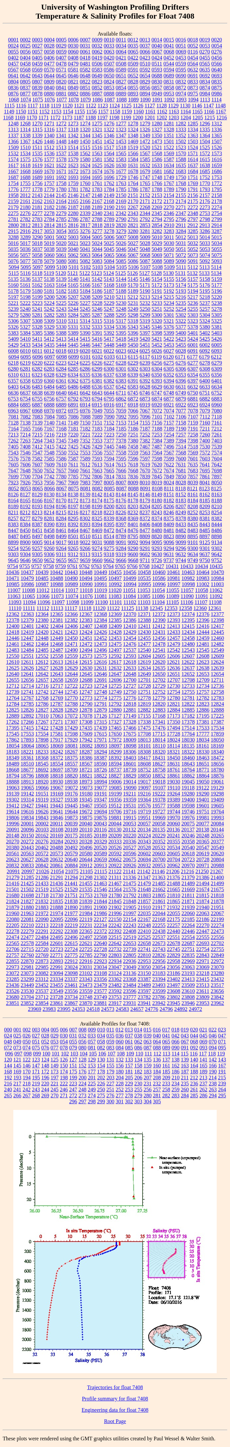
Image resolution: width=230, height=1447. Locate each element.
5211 (121, 297)
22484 (42, 937)
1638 (204, 165)
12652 (188, 674)
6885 (25, 405)
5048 (145, 249)
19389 (173, 799)
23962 (217, 1003)
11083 (114, 596)
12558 (56, 656)
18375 (71, 758)
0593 (157, 69)
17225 (217, 716)
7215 (37, 434)
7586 (61, 458)
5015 (216, 237)
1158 (115, 111)
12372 (159, 614)
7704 (37, 476)
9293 (157, 548)
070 (213, 1041)
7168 (61, 428)
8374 (157, 518)
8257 (13, 518)
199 (73, 1077)
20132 (129, 829)
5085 (121, 261)
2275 (13, 213)
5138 (49, 279)
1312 (216, 123)
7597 (145, 458)
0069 (180, 52)
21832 (42, 901)
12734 (202, 686)
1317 (61, 129)
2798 (204, 219)
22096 (71, 919)
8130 (49, 494)
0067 (157, 52)
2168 (109, 201)
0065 (133, 52)
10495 (100, 578)
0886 (85, 93)
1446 (49, 141)
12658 (56, 680)
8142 (97, 494)
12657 (42, 680)
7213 (13, 434)
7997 (97, 482)
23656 (217, 991)
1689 (37, 177)
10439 (42, 572)
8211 (13, 512)
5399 (169, 333)
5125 (120, 273)
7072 (157, 411)
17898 (42, 740)
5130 (168, 273)
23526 (12, 991)
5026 (121, 243)
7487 (157, 446)
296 (73, 1101)
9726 (157, 560)
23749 (100, 997)
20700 (159, 859)
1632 (145, 165)
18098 (130, 746)
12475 (115, 644)
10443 (71, 572)
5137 (37, 279)
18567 (85, 764)
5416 (97, 339)
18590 (100, 764)
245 (54, 1089)
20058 (159, 823)
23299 (27, 979)
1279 (145, 123)
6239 (145, 363)
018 (175, 1029)
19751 (202, 811)
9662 (109, 560)
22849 (217, 955)
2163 (49, 201)
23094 (56, 973)
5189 (133, 291)
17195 (202, 716)
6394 (169, 381)
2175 (192, 201)
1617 (13, 165)
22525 (144, 937)
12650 (159, 674)
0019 (204, 40)
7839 (145, 476)
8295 (73, 518)
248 (82, 1089)
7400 (204, 440)
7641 (204, 464)
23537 (42, 991)
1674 (97, 171)
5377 (180, 327)
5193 (180, 291)
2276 (25, 213)
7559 (133, 452)
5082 (85, 261)
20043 (100, 823)
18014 (159, 740)
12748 (100, 692)
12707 (173, 680)
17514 (188, 728)
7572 (204, 452)
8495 (25, 536)
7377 (109, 440)
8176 (121, 500)
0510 (145, 63)
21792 (129, 895)
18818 (56, 776)
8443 (204, 524)
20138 (202, 829)
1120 (67, 105)
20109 (71, 829)
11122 (113, 608)
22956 (159, 961)
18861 (173, 776)
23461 (71, 985)
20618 (188, 853)
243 (36, 1089)
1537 (61, 153)
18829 (129, 776)
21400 (217, 877)
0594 (169, 69)
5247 (109, 309)
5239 (13, 309)
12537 (129, 650)
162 (175, 1065)
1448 (61, 141)
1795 (216, 189)
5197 (13, 297)
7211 (204, 428)
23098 (71, 973)
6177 (192, 357)
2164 (61, 201)
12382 (71, 620)
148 (45, 1065)
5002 (61, 237)
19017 (144, 781)
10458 (144, 572)
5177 (216, 285)
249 (92, 1089)
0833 (192, 81)
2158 (216, 195)
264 (222, 1089)
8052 (13, 488)
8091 (145, 488)
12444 (202, 632)
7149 (73, 422)
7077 (180, 411)
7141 (61, 422)
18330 (202, 752)
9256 (25, 548)
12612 (42, 662)
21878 (217, 901)
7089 (97, 417)
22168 (159, 919)
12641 (27, 674)
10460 (159, 572)
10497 (115, 578)
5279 (13, 315)
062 (138, 1041)
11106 (186, 602)
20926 (129, 865)
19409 (217, 799)
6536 (97, 387)
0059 (61, 52)
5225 (61, 303)
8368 (121, 518)
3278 (109, 231)
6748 (169, 393)
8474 (121, 530)
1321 (97, 129)
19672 (85, 811)
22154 (129, 919)
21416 (12, 883)
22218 (56, 925)
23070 (217, 967)
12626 (27, 668)
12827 (42, 710)
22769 (42, 955)
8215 (61, 512)
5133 (204, 273)
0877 (25, 93)
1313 (13, 129)
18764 (188, 770)
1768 (180, 183)
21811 (187, 895)
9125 (204, 542)
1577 (49, 159)
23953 (202, 1003)
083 (110, 1047)
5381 (216, 327)
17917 (56, 740)
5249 (133, 309)
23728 (56, 997)
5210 (109, 297)
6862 (121, 399)
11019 (100, 590)
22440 (173, 931)
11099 (86, 602)
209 (166, 1077)
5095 (25, 267)
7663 (97, 470)
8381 (204, 518)
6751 (204, 393)
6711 (121, 393)
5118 (37, 273)
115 (184, 1053)
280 (148, 1095)
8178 (133, 500)
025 (17, 1035)
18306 (129, 752)
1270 (37, 123)
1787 (145, 189)
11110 (15, 608)
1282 (180, 123)
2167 (97, 201)
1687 (13, 177)
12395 (188, 620)
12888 (217, 710)
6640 (61, 393)
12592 (115, 656)
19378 (159, 799)
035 (110, 1035)
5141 (85, 279)
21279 (12, 877)
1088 (121, 99)
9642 (216, 554)
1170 (32, 117)
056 (82, 1041)
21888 (56, 907)
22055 (173, 913)
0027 (37, 46)
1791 (192, 189)
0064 (121, 52)
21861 (159, 901)
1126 (138, 105)
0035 (133, 46)
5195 (204, 291)
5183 (73, 291)
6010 (25, 351)
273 (82, 1095)
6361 (61, 381)
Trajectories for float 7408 (115, 1387)
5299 (145, 315)
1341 (61, 135)
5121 (72, 273)
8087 (121, 488)
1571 (192, 153)
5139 (61, 279)
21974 (56, 913)
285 (194, 1095)
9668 (133, 560)
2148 (97, 195)
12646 (100, 674)
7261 (216, 434)
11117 (70, 608)
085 (129, 1047)
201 (92, 1077)
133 (129, 1059)
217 (17, 1083)
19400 (188, 799)
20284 (56, 841)
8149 (157, 494)
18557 (71, 764)
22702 (217, 943)
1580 (85, 159)
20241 (173, 835)
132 (120, 1059)
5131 (180, 273)
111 (148, 1053)
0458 (25, 63)
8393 (85, 524)
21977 (71, 913)
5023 (85, 243)
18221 (27, 752)
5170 (133, 285)
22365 (85, 931)
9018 (73, 542)
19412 (12, 805)
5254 (180, 309)
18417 (144, 758)
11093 (14, 602)
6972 (61, 411)
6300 (109, 369)
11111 (29, 608)
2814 (49, 225)
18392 (115, 758)
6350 (157, 375)
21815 (202, 895)
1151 (32, 111)
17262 (12, 722)
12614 (71, 662)
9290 (133, 548)
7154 (133, 422)
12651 (173, 674)
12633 (129, 668)
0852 (97, 87)
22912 (71, 961)
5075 (216, 255)
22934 (115, 961)
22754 (202, 949)
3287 (216, 231)
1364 (204, 135)
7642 (216, 464)
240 (8, 1089)
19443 (56, 805)
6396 (180, 381)
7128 (13, 422)
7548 (49, 452)
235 (185, 1083)
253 (129, 1089)
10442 (56, 572)
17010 (42, 716)
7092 (121, 417)
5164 (61, 285)
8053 (25, 488)
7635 (192, 464)
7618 (133, 464)
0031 (85, 46)
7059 (121, 411)
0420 (109, 57)
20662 (115, 859)
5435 (49, 345)
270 (54, 1095)
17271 (56, 722)
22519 (129, 937)
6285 (73, 369)
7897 (216, 476)
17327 (115, 722)
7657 (61, 470)
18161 (202, 746)
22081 (27, 919)
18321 (173, 752)
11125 (127, 608)
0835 (216, 81)
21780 (115, 895)
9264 (61, 548)
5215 (169, 297)
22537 (159, 937)
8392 (73, 524)
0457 (13, 63)
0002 (25, 40)
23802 (173, 997)
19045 (188, 781)
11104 (158, 602)
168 (8, 1071)
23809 (202, 997)
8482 (180, 530)
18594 (115, 764)
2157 (204, 195)
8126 (13, 494)
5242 (49, 309)
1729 (121, 177)
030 (64, 1035)
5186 (97, 291)
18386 (85, 758)
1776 (13, 189)
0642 (25, 75)
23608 (173, 991)
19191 (100, 793)
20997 (28, 871)
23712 (42, 997)
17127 (115, 716)
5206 (61, 297)
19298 (217, 793)
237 (203, 1083)
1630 (121, 165)
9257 (37, 548)
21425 (27, 883)
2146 (73, 195)
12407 (85, 626)
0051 (180, 46)
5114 (216, 267)
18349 (12, 758)
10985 (13, 584)
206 (138, 1077)
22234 (100, 925)
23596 (129, 991)
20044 (115, 823)
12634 (144, 668)
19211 (129, 793)
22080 (12, 919)
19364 (144, 799)
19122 (202, 787)
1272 (61, 123)
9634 (192, 554)
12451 (85, 638)
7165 (25, 428)
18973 (85, 781)
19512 (115, 805)
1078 (73, 99)
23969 (34, 1009)
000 (8, 1029)
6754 (25, 399)
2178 (216, 201)
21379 (188, 877)
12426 (100, 632)
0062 (97, 52)
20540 (188, 847)
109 (130, 1053)
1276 (109, 123)
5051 (180, 249)
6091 (192, 351)
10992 (115, 584)
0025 (25, 46)
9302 (216, 548)
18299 (115, 752)
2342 (121, 213)
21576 (129, 889)
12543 (188, 650)
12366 (71, 614)
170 (27, 1071)
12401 (27, 626)
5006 (109, 237)
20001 (27, 823)
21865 (173, 901)
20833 (27, 865)
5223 (37, 303)
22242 (115, 925)
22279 (27, 931)
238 (213, 1083)
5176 (204, 285)
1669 (37, 171)
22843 (202, 955)
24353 (78, 1009)
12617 (115, 662)
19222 (159, 793)
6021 (97, 351)
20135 (158, 829)
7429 (97, 446)
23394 (159, 979)
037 (129, 1035)
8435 (192, 524)
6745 (133, 393)
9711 (145, 560)
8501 (73, 536)
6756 (49, 399)
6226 (97, 363)
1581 (97, 159)
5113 (204, 267)
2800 (13, 225)
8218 (97, 512)
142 (213, 1059)
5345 (145, 327)
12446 (12, 638)
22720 (42, 949)
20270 (12, 841)
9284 (121, 548)
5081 (73, 261)
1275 (97, 123)
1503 (192, 141)
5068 (145, 255)
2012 (25, 195)
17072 (71, 716)
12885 (188, 710)
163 (185, 1065)
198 (64, 1077)
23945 (173, 1003)
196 (45, 1077)
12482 (217, 644)
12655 (12, 680)
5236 (192, 303)
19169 (56, 793)
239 (222, 1083)
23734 (71, 997)
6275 (169, 363)
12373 (173, 614)
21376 (173, 877)
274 (92, 1095)
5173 (169, 285)
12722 (71, 686)
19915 (129, 817)
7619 (145, 464)
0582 (85, 69)
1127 (150, 105)
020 (194, 1029)
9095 (157, 542)
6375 (85, 381)
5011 (169, 237)
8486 (216, 530)
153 (92, 1065)
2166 (85, 201)
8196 (61, 506)
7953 (37, 482)
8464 (73, 530)
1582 (109, 159)
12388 (144, 620)
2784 (49, 219)
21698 (27, 895)
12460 (217, 638)
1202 (162, 117)
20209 (115, 835)
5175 (192, 285)
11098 (72, 602)
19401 (202, 799)
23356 (100, 979)
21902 (115, 907)
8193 (37, 506)
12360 (200, 608)
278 (129, 1095)
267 (27, 1095)
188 (194, 1071)
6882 (204, 399)
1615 (204, 159)
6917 (121, 405)
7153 (121, 422)
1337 (13, 135)
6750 (192, 393)
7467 (145, 446)
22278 (12, 931)
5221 (13, 303)
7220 (73, 434)
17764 (188, 734)
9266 (85, 548)
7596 (133, 458)
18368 (42, 758)
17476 (159, 728)
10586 (159, 578)
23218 (202, 973)
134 (138, 1059)
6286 (85, 369)
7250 (121, 434)
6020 (85, 351)
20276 (42, 841)
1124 (114, 105)
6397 (192, 381)
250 (101, 1089)
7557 (109, 452)
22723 (56, 949)
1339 (37, 135)
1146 (197, 105)
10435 (216, 566)
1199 (126, 117)
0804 (13, 81)
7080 (216, 411)
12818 (129, 704)
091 (185, 1047)
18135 (187, 746)
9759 (60, 566)
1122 (91, 105)
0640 (216, 69)
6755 (37, 399)
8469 (97, 530)
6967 (25, 411)
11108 (215, 602)
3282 (157, 231)
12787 (56, 704)
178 (101, 1071)
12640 (12, 674)
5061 (61, 255)
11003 (217, 584)
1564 (109, 153)
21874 (202, 901)
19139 (12, 793)
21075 (71, 871)
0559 (180, 63)
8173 (85, 500)
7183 (97, 428)
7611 (73, 464)
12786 (42, 704)
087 (148, 1047)
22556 (217, 937)
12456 (159, 638)
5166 (85, 285)
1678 (133, 171)
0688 (157, 75)
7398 (192, 440)
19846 (56, 817)
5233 (157, 303)
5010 (157, 237)
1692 (61, 177)
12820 (159, 704)
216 (8, 1083)
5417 (109, 339)
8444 (216, 524)
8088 (133, 488)
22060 (188, 913)
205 (129, 1077)
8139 (85, 494)
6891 (73, 405)
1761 (97, 183)
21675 (217, 889)
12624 (217, 662)
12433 (173, 632)
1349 (145, 135)
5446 (85, 345)
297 (82, 1101)
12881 (129, 710)
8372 (145, 518)
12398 (217, 620)
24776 (151, 1009)
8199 (97, 506)
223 (73, 1083)
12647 (115, 674)
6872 (133, 399)
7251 (133, 434)
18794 (12, 776)
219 (36, 1083)
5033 (204, 243)
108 (121, 1053)
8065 (37, 488)
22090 (42, 919)
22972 (217, 961)
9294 (169, 548)
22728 (100, 949)
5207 (73, 297)
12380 (42, 620)
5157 (192, 279)
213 (203, 1077)
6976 (85, 411)
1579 (73, 159)
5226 (73, 303)
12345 (156, 608)
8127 (25, 494)
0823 (97, 81)
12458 (188, 638)
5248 (121, 309)
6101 (85, 357)
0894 (145, 93)
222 (64, 1083)
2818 (97, 225)
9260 (49, 548)
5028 (145, 243)
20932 (144, 865)
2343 (133, 213)
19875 (85, 817)
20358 (188, 841)
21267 (216, 871)
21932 (173, 907)
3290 (37, 237)
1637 (192, 165)
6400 (204, 381)
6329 (61, 375)
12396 (202, 620)
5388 (61, 333)
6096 (37, 357)
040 (157, 1035)
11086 (158, 596)
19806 (12, 817)
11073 (57, 596)
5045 (109, 249)
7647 (13, 470)
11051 (129, 590)
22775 (71, 955)
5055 (216, 249)
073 (17, 1047)
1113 (205, 99)
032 (82, 1035)
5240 (25, 309)
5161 (25, 285)
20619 (202, 853)
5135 (13, 279)
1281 (169, 123)
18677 (27, 770)
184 (157, 1071)
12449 (56, 638)
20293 (71, 841)
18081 (71, 746)
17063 (56, 716)
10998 (188, 584)
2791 (133, 219)
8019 (157, 482)
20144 (217, 829)
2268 (145, 207)
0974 (180, 93)
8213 (37, 512)
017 (166, 1029)
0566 (216, 63)
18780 (217, 770)
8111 (169, 488)
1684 (192, 171)
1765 (145, 183)
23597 (144, 991)
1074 (25, 99)
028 (45, 1035)
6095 (25, 357)
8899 (13, 542)
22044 (159, 913)
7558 (121, 452)
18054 (13, 746)
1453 (121, 141)
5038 (49, 249)
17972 (115, 740)
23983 (49, 1009)
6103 (109, 357)
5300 (157, 315)
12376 (202, 614)
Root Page (115, 1421)
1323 (121, 129)
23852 (27, 1003)
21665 (173, 889)
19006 (115, 781)
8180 (157, 500)
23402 (173, 979)
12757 (202, 692)
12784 (12, 704)
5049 (157, 249)
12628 (56, 668)
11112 (43, 608)
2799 (216, 219)
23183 (159, 973)
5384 (25, 333)
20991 (13, 871)
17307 (71, 722)
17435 (85, 728)
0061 (85, 52)
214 (213, 1077)
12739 (12, 692)
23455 (56, 985)
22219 (71, 925)
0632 (192, 69)
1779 (49, 189)
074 (27, 1047)
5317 (121, 321)
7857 (192, 476)
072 (8, 1047)
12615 (85, 662)
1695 (97, 177)
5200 (49, 297)
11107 (200, 602)
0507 (109, 63)
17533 (202, 728)
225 (92, 1083)
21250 (202, 871)
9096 (169, 542)
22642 (115, 943)
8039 (192, 482)
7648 (25, 470)
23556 (71, 991)
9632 (180, 554)
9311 (61, 554)
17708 (144, 734)
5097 (37, 267)
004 (45, 1029)
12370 (129, 614)
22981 (27, 967)
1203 (174, 117)
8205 (157, 506)
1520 (145, 147)
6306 (180, 369)
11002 (202, 584)
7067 (145, 411)
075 (36, 1047)
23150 (144, 973)
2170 (133, 201)
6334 (73, 375)
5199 (37, 297)
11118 (85, 608)
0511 (157, 63)
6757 (61, 399)
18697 (56, 770)
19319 (42, 799)
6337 (109, 375)
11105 (172, 602)
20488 (56, 847)
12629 (71, 668)
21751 (71, 895)
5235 (180, 303)
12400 (12, 626)
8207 (180, 506)
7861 (204, 476)
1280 (157, 123)
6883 (216, 399)
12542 (173, 650)
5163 (49, 285)
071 (222, 1041)
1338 (25, 135)
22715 (27, 949)
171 (36, 1071)
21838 (71, 901)
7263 (25, 440)
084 (120, 1047)
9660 (97, 560)
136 (157, 1059)
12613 (56, 662)
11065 (28, 596)
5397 (145, 333)
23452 (42, 985)
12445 (217, 632)
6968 (37, 411)
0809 (49, 81)
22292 (56, 931)
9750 (204, 560)
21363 (159, 877)
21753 (85, 895)
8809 (145, 536)
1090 (145, 99)
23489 (144, 985)
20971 (202, 865)
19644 (71, 811)
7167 (49, 428)
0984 (204, 93)
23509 (188, 985)
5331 (73, 327)
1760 (85, 183)
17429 (71, 728)
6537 (109, 387)
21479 (144, 883)
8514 (109, 536)
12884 (173, 710)
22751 (188, 949)
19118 (187, 787)
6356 (216, 375)
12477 (144, 644)
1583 (121, 159)
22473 (217, 931)
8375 (169, 518)
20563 (27, 853)
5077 (25, 261)
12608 (202, 656)
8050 (216, 482)
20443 (27, 847)
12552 (42, 656)
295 (222, 1095)
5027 (133, 243)
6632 (192, 387)
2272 (192, 207)
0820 (61, 81)
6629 (157, 387)
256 (148, 1089)
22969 (188, 961)
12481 (202, 644)
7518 (192, 446)
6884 (13, 405)
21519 (42, 889)
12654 (217, 674)
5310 (61, 321)
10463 (188, 572)
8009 (133, 482)
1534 (25, 153)
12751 (144, 692)
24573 (107, 1009)
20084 (217, 823)
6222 (49, 363)
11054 (158, 590)
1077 (61, 99)
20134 (144, 829)
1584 (133, 159)
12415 (188, 626)
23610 (188, 991)
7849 (169, 476)
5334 (109, 327)
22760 (27, 955)
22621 (85, 943)
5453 (169, 345)
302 (129, 1101)
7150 (85, 422)
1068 (13, 99)
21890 (71, 907)
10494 (85, 578)
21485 (159, 883)
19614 (12, 811)
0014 (157, 40)
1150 (21, 111)
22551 (173, 937)
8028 (180, 482)
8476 (133, 530)
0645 (61, 75)
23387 (144, 979)
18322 (188, 752)
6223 (61, 363)
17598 (71, 734)
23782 (144, 997)
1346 (109, 135)
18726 (100, 770)
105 (93, 1053)
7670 (145, 470)
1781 (73, 189)
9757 (36, 566)
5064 (97, 255)
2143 (37, 195)
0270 (204, 52)
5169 (121, 285)
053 (54, 1041)
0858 (169, 87)
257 (157, 1089)
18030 (188, 740)
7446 (121, 446)
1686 (216, 171)
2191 (121, 207)
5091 (192, 261)
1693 (73, 177)
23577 (100, 991)
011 (110, 1029)
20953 (159, 865)
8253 (204, 512)
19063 (13, 787)
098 (28, 1053)
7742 (49, 476)
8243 (157, 512)
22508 (100, 937)
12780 (173, 698)
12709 (202, 680)
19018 (159, 781)
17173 (173, 716)
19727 (159, 811)
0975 (192, 93)
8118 (180, 488)
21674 (202, 889)
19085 (115, 787)
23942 (159, 1003)
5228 (97, 303)
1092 (169, 99)
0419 (97, 57)
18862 (188, 776)
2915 (13, 231)
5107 (145, 267)
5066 (121, 255)
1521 (157, 147)
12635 (159, 668)
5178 (13, 291)
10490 (71, 578)
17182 (188, 716)
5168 (109, 285)
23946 (188, 1003)
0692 (204, 75)
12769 (56, 698)
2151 (133, 195)
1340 (49, 135)
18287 (85, 752)
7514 (180, 446)
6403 (13, 387)
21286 (42, 877)
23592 (115, 991)
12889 (12, 716)
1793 (204, 189)
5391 (97, 333)
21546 (100, 889)
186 (175, 1071)
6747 (157, 393)
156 (120, 1065)
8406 (145, 524)
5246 (97, 309)
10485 (42, 578)
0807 (37, 81)
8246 (169, 512)
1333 (180, 129)
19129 (217, 787)
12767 (27, 698)
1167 (221, 111)
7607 (37, 464)
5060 (49, 255)
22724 (71, 949)
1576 (37, 159)
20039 (71, 823)
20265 (217, 835)
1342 (73, 135)
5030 (169, 243)
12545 (202, 650)
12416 (202, 626)
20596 (129, 853)
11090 (186, 596)
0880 (49, 93)
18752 (144, 770)
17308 (85, 722)
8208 (192, 506)
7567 (169, 452)
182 (138, 1071)
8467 (85, 530)
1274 (85, 123)
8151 (169, 494)
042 (175, 1035)
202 (101, 1077)
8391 (61, 524)
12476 (129, 644)
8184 (192, 500)
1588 (180, 159)
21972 (42, 913)
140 (194, 1059)
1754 (13, 183)
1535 (37, 153)
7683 (192, 470)
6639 (49, 393)
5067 (133, 255)
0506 (97, 63)
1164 (185, 111)
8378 (180, 518)
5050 (169, 249)
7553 (85, 452)
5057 (25, 255)
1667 (13, 171)
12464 (42, 644)
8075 (73, 488)
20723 (188, 859)
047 (222, 1035)
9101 (192, 542)
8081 (85, 488)
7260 (204, 434)
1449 (73, 141)
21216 (187, 871)
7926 (25, 482)
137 (166, 1059)
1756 (37, 183)
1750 (180, 177)
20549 (217, 847)
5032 (192, 243)
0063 (109, 52)
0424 (157, 57)
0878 (37, 93)
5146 (145, 279)
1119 (56, 105)
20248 (202, 835)
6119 (156, 357)
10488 (56, 578)
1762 (109, 183)
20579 (71, 853)
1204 (185, 117)
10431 (172, 566)
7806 (97, 476)
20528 (144, 847)
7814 (109, 476)
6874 (157, 399)
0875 (216, 87)
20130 (114, 829)
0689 (169, 75)
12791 (100, 704)
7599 (169, 458)
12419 (27, 632)
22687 (188, 943)
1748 (157, 177)
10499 (129, 578)
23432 (217, 979)
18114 (173, 746)
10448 (85, 572)
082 (101, 1047)
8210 (216, 506)
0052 (192, 46)
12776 (129, 698)
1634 (169, 165)
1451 (97, 141)
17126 (100, 716)
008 (82, 1029)
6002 (204, 345)
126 (64, 1059)
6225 (85, 363)
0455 (204, 57)
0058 (49, 52)
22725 (85, 949)
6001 (192, 345)
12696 (115, 680)
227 (110, 1083)
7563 (145, 452)
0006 (73, 40)
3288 (13, 237)
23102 (85, 973)
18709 (71, 770)
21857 (144, 901)
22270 (202, 925)
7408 (25, 446)
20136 (173, 829)
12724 (100, 686)
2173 (169, 201)
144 (8, 1065)
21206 (172, 871)
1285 (192, 123)
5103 (97, 267)
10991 (100, 584)
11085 (143, 596)
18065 (42, 746)
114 (175, 1053)
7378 (121, 440)
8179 (145, 500)
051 (36, 1041)
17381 (202, 722)
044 (194, 1035)
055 (73, 1041)
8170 (61, 500)
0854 (121, 87)
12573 (85, 656)
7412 (37, 446)
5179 (25, 291)
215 (222, 1077)
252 (120, 1089)
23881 (100, 1003)
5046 (121, 249)
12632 (115, 668)
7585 (49, 458)
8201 (121, 506)
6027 (169, 351)
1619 (37, 165)
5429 (13, 345)
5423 (180, 339)
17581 (56, 734)
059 (110, 1041)
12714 (27, 686)
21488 (173, 883)
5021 (73, 243)
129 (92, 1059)
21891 (85, 907)
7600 (180, 458)
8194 (49, 506)
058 (101, 1041)
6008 (13, 351)
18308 (144, 752)
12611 (27, 662)
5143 (109, 279)
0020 (216, 40)
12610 (12, 662)
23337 (71, 979)
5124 (108, 273)
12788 (71, 704)
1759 (73, 183)
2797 (192, 219)
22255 (159, 925)
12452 (100, 638)
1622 (61, 165)
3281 (145, 231)
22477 (27, 937)
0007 (85, 40)
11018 (85, 590)
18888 (12, 781)
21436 (56, 883)
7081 (13, 417)
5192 (169, 291)
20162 (42, 835)
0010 (109, 40)
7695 (204, 470)
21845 (115, 901)
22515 (115, 937)
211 (184, 1077)
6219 (25, 363)
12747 (85, 692)
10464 (202, 572)
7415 (49, 446)
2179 (13, 207)
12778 (144, 698)
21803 (144, 895)
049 (17, 1041)
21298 (85, 877)
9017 (61, 542)
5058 (37, 255)
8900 (25, 542)
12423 (71, 632)
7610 (61, 464)
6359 (37, 381)
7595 (121, 458)
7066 (133, 411)
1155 (79, 111)
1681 (157, 171)
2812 (25, 225)
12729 (159, 686)
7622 (169, 464)
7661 (85, 470)
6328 (49, 375)
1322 (109, 129)
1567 (145, 153)
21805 (159, 895)
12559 (71, 656)
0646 (73, 75)
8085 (109, 488)
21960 (12, 913)
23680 (12, 997)
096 (9, 1053)
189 (203, 1071)
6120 (168, 357)
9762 (84, 566)
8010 (145, 482)
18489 (12, 764)
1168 (8, 117)
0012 (133, 40)
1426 (37, 141)
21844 (100, 901)
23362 (115, 979)
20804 (217, 859)
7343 (49, 440)
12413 (173, 626)
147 (36, 1065)
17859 (217, 734)
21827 (27, 901)
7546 (25, 452)
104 (83, 1053)
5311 (73, 321)
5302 (180, 315)
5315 (97, 321)
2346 (169, 213)
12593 (129, 656)
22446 (188, 931)
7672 (157, 470)
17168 (159, 716)
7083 (37, 417)
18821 (85, 776)
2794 (157, 219)
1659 (216, 165)
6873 (145, 399)
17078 (85, 716)
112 (157, 1053)
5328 (37, 327)
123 (36, 1059)
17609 (85, 734)
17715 (159, 734)
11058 (201, 590)
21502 (27, 889)
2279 (61, 213)
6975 (73, 411)
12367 (85, 614)
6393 (157, 381)
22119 (85, 919)
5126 (132, 273)
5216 (180, 297)
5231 (133, 303)
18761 (173, 770)
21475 (129, 883)
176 (82, 1071)
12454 (129, 638)
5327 (25, 327)
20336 (129, 841)
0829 (145, 81)
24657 (137, 1009)
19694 (100, 811)
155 (110, 1065)
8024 (169, 482)
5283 (61, 315)
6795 (109, 399)
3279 (121, 231)
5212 (133, 297)
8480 (157, 530)
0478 (61, 63)
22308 (71, 931)
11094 (29, 602)
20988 (217, 865)
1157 (103, 111)
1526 (216, 147)
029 (54, 1035)
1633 (157, 165)
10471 (12, 578)
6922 (180, 405)
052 (45, 1041)
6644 (109, 393)
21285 (27, 877)
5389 (73, 333)
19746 (188, 811)
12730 (173, 686)
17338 (144, 722)
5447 (97, 345)
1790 (180, 189)
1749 (169, 177)
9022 (85, 542)
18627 (159, 764)
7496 (169, 446)
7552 (73, 452)
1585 (145, 159)
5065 (109, 255)
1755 (25, 183)
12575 (100, 656)
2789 (109, 219)
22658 (144, 943)
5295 (121, 315)
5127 (144, 273)
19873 (71, 817)
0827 (121, 81)
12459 (202, 638)
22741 (144, 949)
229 (129, 1083)
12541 (159, 650)
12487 (56, 650)
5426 (216, 339)
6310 (13, 375)
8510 (85, 536)
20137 (187, 829)
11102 (129, 602)
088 (157, 1047)
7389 (169, 440)
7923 (13, 482)
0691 (192, 75)
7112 (205, 417)
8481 (169, 530)
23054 (159, 967)
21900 (100, 907)
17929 (71, 740)
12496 (100, 650)
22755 (217, 949)
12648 (129, 674)
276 (110, 1095)
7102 (169, 417)
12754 (173, 692)
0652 (133, 75)
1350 (157, 135)
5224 (49, 303)
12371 (144, 614)
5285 (85, 315)
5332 (85, 327)
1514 (73, 147)
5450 (133, 345)
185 (166, 1071)
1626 (109, 165)
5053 (204, 249)
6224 (73, 363)
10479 (27, 578)
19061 (217, 781)
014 (138, 1029)
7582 (37, 458)
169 (17, 1071)
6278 (204, 363)
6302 (133, 369)
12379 (27, 620)
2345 (157, 213)
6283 (49, 369)
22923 (100, 961)
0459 (37, 63)
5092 (204, 261)
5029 (157, 243)
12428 (115, 632)
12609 (217, 656)
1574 (13, 159)
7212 (216, 428)
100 (46, 1053)
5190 (145, 291)
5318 (133, 321)
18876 (217, 776)
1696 (109, 177)
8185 (204, 500)
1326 (145, 129)
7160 (204, 422)
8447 (13, 530)
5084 (109, 261)
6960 (216, 405)
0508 (121, 63)
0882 (73, 93)
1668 (25, 171)
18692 (42, 770)
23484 (129, 985)
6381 (97, 381)
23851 (12, 1003)
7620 (157, 464)
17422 (42, 728)
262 (203, 1089)
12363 (27, 614)
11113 (57, 608)
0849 (73, 87)
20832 (12, 865)
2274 (216, 207)
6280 (13, 369)
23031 (85, 967)
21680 (12, 895)
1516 (97, 147)
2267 (133, 207)
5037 (37, 249)
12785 (27, 704)
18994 (100, 781)
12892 (27, 716)
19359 (129, 799)
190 (213, 1071)
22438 (159, 931)
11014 (57, 590)
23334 (56, 979)
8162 (204, 494)
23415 (202, 979)
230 (138, 1083)
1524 (192, 147)
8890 (180, 536)
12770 (71, 698)
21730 (56, 895)
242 (27, 1089)
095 (222, 1047)
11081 (100, 596)
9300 (192, 548)
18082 (86, 746)
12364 (42, 614)
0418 (85, 57)
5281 (37, 315)
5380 (204, 327)
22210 (27, 925)
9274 (97, 548)
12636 (173, 668)
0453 (180, 57)
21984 (85, 913)
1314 (25, 129)
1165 (197, 111)
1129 (173, 105)
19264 (173, 793)
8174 (97, 500)
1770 (204, 183)
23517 (217, 985)
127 (73, 1059)
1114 (216, 99)
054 (64, 1041)
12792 (115, 704)
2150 (121, 195)
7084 (49, 417)
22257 (173, 925)
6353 (180, 375)
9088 (109, 542)
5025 (109, 243)
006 (64, 1029)
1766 (157, 183)
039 (148, 1035)
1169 (20, 117)
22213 (42, 925)
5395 (121, 333)
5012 (180, 237)
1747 (145, 177)
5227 (85, 303)
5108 (157, 267)
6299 (97, 369)
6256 (157, 363)
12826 (27, 710)
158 (138, 1065)
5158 (204, 279)
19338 (71, 799)
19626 (42, 811)
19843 (42, 817)
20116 (100, 829)
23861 (56, 1003)
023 (222, 1029)
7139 (37, 422)
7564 (157, 452)
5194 (192, 291)
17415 (27, 728)
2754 (216, 213)
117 (203, 1053)
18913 (27, 781)
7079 (204, 411)
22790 (100, 955)
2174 (180, 201)
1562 (85, 153)
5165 (73, 285)
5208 (85, 297)
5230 (121, 303)
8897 (204, 536)
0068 (169, 52)
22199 (217, 919)
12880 (115, 710)
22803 (115, 955)
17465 (115, 728)
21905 (129, 907)
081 (92, 1047)
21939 (188, 907)
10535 (144, 578)
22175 (173, 919)
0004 (49, 40)
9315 (97, 554)
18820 (71, 776)
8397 (121, 524)
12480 (188, 644)
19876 (100, 817)
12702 (159, 680)
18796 (27, 776)
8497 (37, 536)
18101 (144, 746)
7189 (169, 428)
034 (101, 1035)
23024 (71, 967)
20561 (12, 853)
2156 (192, 195)
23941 (144, 1003)
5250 (145, 309)
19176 (71, 793)
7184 (109, 428)
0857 (157, 87)
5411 (37, 339)
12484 (27, 650)
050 (27, 1041)
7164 (13, 428)
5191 (157, 291)
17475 (144, 728)
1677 (121, 171)
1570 (180, 153)
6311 (25, 375)
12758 (217, 692)
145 (17, 1065)
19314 (27, 799)
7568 (180, 452)
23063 (188, 967)
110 (139, 1053)
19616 (27, 811)
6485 (61, 387)
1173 (67, 117)
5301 (169, 315)
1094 (193, 99)
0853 (109, 87)
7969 (73, 482)
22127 (100, 919)
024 (8, 1035)
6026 (157, 351)
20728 (202, 859)
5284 (73, 315)
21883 (42, 907)
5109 (169, 267)
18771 (202, 770)
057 (92, 1041)
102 (65, 1053)
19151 (42, 793)
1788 (157, 189)
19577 (159, 805)
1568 (157, 153)
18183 (12, 752)
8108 (157, 488)
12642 (42, 674)
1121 (79, 105)
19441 (42, 805)
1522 (169, 147)
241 (17, 1089)
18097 (115, 746)
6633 (204, 387)
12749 (115, 692)
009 (92, 1029)
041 (166, 1035)
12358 (185, 608)
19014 (129, 781)
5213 (145, 297)
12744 (56, 692)
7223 (109, 434)
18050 (217, 740)
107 (111, 1053)
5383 (13, 333)
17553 (27, 734)
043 (185, 1035)
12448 (42, 638)
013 (129, 1029)
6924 (204, 405)
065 (166, 1041)
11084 (129, 596)
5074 (204, 255)
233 (166, 1083)
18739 (129, 770)
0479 (73, 63)
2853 (145, 225)
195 (36, 1077)
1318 (73, 129)
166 (213, 1065)
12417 (217, 626)
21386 (202, 877)
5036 (25, 249)
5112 (192, 267)
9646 (25, 560)
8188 (216, 500)
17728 (173, 734)
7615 (121, 464)
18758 (159, 770)
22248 (144, 925)
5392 (109, 333)
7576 (13, 458)
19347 (100, 799)
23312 (42, 979)
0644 (49, 75)
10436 (12, 572)
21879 (12, 907)
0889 (121, 93)
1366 (13, 141)
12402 (42, 626)
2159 (13, 201)
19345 (85, 799)
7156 (157, 422)
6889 (61, 405)
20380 (12, 847)
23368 (129, 979)
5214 (157, 297)
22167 (144, 919)
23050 (144, 967)
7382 (145, 440)
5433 (25, 345)
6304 (157, 369)
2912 (192, 225)
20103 (42, 829)
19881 (115, 817)
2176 (204, 201)
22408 (129, 931)
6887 (37, 405)
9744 (180, 560)
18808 (42, 776)
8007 (121, 482)
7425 (73, 446)
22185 (188, 919)
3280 (133, 231)
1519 (133, 147)
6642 (85, 393)
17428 (56, 728)
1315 (37, 129)
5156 (180, 279)
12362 (12, 614)
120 (8, 1059)
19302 (12, 799)
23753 (115, 997)
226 (101, 1083)
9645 (13, 560)
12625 (12, 668)
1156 (91, 111)
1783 (97, 189)
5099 (49, 267)
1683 (180, 171)
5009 (145, 237)
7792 (85, 476)
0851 (85, 87)
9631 (169, 554)
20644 (85, 859)
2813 (37, 225)
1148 (220, 105)
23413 (188, 979)
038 (138, 1035)
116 (193, 1053)
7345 (61, 440)
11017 (71, 590)
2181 (37, 207)
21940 (202, 907)
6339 (133, 375)
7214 (25, 434)
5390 (85, 333)
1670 (49, 171)
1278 (133, 123)
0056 (25, 52)
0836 (13, 87)
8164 (13, 500)
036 (120, 1035)
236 (194, 1083)
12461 (12, 644)
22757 (12, 955)
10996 (159, 584)
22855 (12, 961)
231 (148, 1083)
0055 (13, 52)
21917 (159, 907)
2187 (73, 207)
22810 (144, 955)
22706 (12, 949)
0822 (85, 81)
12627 (42, 668)
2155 (180, 195)
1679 (145, 171)
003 (36, 1029)
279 (138, 1095)
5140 (73, 279)
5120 (61, 273)
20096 (27, 829)
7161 (216, 422)
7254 (169, 434)
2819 (109, 225)
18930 (56, 781)
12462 (27, 644)
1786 (133, 189)
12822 (188, 704)
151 (73, 1065)
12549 (217, 650)
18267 (71, 752)
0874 (204, 87)
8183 (180, 500)
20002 (42, 823)
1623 (73, 165)
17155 (144, 716)
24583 (122, 1009)
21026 (42, 871)
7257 (180, 434)
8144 (121, 494)
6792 (73, 399)
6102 (97, 357)
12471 (71, 644)
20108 (56, 829)
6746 (145, 393)
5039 (61, 249)
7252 (145, 434)
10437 (27, 572)
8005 (109, 482)
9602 (145, 554)
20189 (100, 835)
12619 (144, 662)
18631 (173, 764)
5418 (121, 339)
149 (54, 1065)
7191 (192, 428)
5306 (13, 321)
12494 (85, 650)
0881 (61, 93)
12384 (100, 620)
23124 (115, 973)
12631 (100, 668)
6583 (133, 387)
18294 (100, 752)
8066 (49, 488)
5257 (204, 309)
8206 (169, 506)
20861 (56, 865)
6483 (37, 387)
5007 (121, 237)
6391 (133, 381)
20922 (115, 865)
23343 (85, 979)
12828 (56, 710)
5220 (216, 297)
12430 (144, 632)
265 (8, 1095)
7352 (85, 440)
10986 (27, 584)
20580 (85, 853)
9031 (97, 542)
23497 (173, 985)
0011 (121, 40)
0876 (13, 93)
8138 (73, 494)
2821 (133, 225)
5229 (109, 303)
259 (175, 1089)
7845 (157, 476)
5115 (13, 273)
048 (8, 1041)
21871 (188, 901)
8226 (121, 512)
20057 (144, 823)
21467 (115, 883)
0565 (204, 63)
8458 (49, 530)
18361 (27, 758)
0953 (169, 93)
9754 (12, 566)
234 (175, 1083)
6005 (216, 345)
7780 (61, 476)
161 (166, 1065)
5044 (97, 249)
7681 (180, 470)
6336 (97, 375)
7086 (73, 417)
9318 (109, 554)
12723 (85, 686)
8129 (37, 494)
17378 (188, 722)
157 (129, 1065)
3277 (97, 231)
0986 (216, 93)
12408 (100, 626)
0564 (192, 63)
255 (138, 1089)
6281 (25, 369)
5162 (37, 285)
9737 (169, 560)
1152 (44, 111)
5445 (73, 345)
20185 (85, 835)
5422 (169, 339)
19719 (144, 811)
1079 (85, 99)
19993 (217, 817)
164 (194, 1065)
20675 (129, 859)
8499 (61, 536)
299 (101, 1101)
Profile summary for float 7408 (115, 1398)
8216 (73, 512)
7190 (180, 428)
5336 (121, 327)
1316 (49, 129)
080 (82, 1047)
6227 (109, 363)
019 (185, 1029)
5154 (157, 279)
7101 (157, 417)
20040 (85, 823)
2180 (25, 207)
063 (148, 1041)
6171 (180, 357)
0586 (109, 69)
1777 (25, 189)
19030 (173, 781)
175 (73, 1071)
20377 (217, 841)
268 (36, 1095)
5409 (13, 339)
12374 (188, 614)
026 (27, 1035)
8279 (37, 518)
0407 (61, 57)
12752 (159, 692)
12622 (188, 662)
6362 (73, 381)
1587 (169, 159)
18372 (56, 758)
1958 (13, 195)
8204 (145, 506)
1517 (109, 147)
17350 (173, 722)
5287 (97, 315)
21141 (129, 871)
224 (82, 1083)
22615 (71, 943)
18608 (144, 764)
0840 (49, 87)
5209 (97, 297)
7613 (97, 464)
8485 (204, 530)
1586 (157, 159)
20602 (144, 853)
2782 (25, 219)
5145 (133, 279)
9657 (73, 560)
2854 (157, 225)
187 (185, 1071)
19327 (56, 799)
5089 (169, 261)
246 (64, 1089)
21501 (12, 889)
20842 (42, 865)
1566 (133, 153)
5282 (49, 315)
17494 (173, 728)
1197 (102, 117)
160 (157, 1065)
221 (54, 1083)
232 (157, 1083)
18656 (217, 764)
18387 (100, 758)
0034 (121, 46)
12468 (56, 644)
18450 (173, 758)
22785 (85, 955)
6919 (145, 405)
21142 (143, 871)
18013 (144, 740)
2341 (109, 213)
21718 (42, 895)
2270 (169, 207)
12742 (42, 692)
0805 (25, 81)
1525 (204, 147)
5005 (97, 237)
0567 (13, 69)
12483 (12, 650)
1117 (33, 105)
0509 (133, 63)
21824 (12, 901)
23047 (115, 967)
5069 (157, 255)
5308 (37, 321)
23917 (115, 1003)
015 (148, 1029)
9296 (180, 548)
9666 (121, 560)
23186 (173, 973)
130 (101, 1059)
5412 (49, 339)
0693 (216, 75)
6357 (13, 381)
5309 (49, 321)
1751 (192, 177)
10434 (201, 566)
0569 (37, 69)
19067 (56, 787)
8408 (157, 524)
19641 (56, 811)
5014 (204, 237)
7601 (192, 458)
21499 (217, 883)
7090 (109, 417)
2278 (49, 213)
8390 (49, 524)
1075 (37, 99)
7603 (204, 458)
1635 (180, 165)
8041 (204, 482)
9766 (132, 566)
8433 (180, 524)
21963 (27, 913)
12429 (129, 632)
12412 (159, 626)
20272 (27, 841)
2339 (85, 213)
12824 (217, 704)
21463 (100, 883)
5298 (133, 315)
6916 (109, 405)
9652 (49, 560)
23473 (85, 985)
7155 (145, 422)
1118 (44, 105)
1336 (216, 129)
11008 (28, 590)
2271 (180, 207)
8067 (61, 488)
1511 (37, 147)
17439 (100, 728)
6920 (157, 405)
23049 (129, 967)
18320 (159, 752)
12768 (42, 698)
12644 (71, 674)
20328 (85, 841)
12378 (12, 620)
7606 (25, 464)
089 (166, 1047)
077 (54, 1047)
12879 (100, 710)
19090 (130, 787)
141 (203, 1059)
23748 (85, 997)
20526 (115, 847)
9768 (144, 566)
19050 (202, 781)
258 (166, 1089)
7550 (61, 452)
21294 (71, 877)
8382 (216, 518)
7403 (216, 440)
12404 (56, 626)
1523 (180, 147)
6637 (25, 393)
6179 (204, 357)
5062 (73, 255)
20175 (71, 835)
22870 (27, 961)
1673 (85, 171)
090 (175, 1047)
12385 (115, 620)
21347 (144, 877)
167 (222, 1065)
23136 (129, 973)
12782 (202, 698)
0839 (37, 87)
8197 (73, 506)
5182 (61, 291)
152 (82, 1065)
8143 (109, 494)
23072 (12, 973)
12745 (71, 692)
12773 (85, 698)
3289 (25, 237)
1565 (121, 153)
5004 (85, 237)
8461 (61, 530)
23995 (63, 1009)
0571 (61, 69)
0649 (97, 75)
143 (222, 1059)
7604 (216, 458)
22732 (115, 949)
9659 (85, 560)
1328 (169, 129)
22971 (202, 961)
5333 (97, 327)
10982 (188, 578)
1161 (150, 111)
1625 (97, 165)
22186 (202, 919)
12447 (27, 638)
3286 (204, 231)
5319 (145, 321)
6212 (216, 357)
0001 (13, 40)
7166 (37, 428)
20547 (202, 847)
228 (120, 1083)
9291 (145, 548)
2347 (180, 213)
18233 (42, 752)
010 (101, 1029)
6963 (13, 411)
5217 (192, 297)
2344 (145, 213)
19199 (115, 793)
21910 (144, 907)
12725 (115, 686)
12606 (173, 656)
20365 (202, 841)
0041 (169, 46)
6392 (145, 381)
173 (54, 1071)
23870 (85, 1003)
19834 (27, 817)
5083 (97, 261)
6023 (121, 351)
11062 (215, 590)
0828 (133, 81)
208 (157, 1077)
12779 (159, 698)
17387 (217, 722)
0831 (169, 81)
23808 (188, 997)
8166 (37, 500)
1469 (133, 141)
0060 (73, 52)
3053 (49, 231)
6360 (49, 381)
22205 (12, 925)
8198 (85, 506)
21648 (144, 889)
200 (82, 1077)
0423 (145, 57)
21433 (42, 883)
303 (138, 1101)
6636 (13, 393)
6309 (216, 369)
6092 (204, 351)
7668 (133, 470)
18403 (129, 758)
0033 (109, 46)
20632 (56, 859)
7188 (157, 428)
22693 (202, 943)
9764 (108, 566)
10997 (173, 584)
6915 (97, 405)
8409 (169, 524)
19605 (217, 805)
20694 (144, 859)
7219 (61, 434)
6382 (109, 381)
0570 (49, 69)
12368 (100, 614)
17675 (129, 734)
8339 (109, 518)
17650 (115, 734)
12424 (85, 632)
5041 (85, 249)
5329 (49, 327)
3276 (85, 231)
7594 (109, 458)
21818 (217, 895)
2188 (85, 207)
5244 (73, 309)
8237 (145, 512)
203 (110, 1077)
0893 (133, 93)
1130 (185, 105)
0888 (109, 93)
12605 (159, 656)
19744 (173, 811)
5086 (133, 261)
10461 (173, 572)
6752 (216, 393)
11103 (144, 602)
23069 (202, 967)
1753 (216, 177)
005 (54, 1029)
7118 (216, 417)
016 (157, 1029)
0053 (204, 46)
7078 (192, 411)
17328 (129, 722)
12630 (85, 668)
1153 (56, 111)
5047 (133, 249)
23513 (202, 985)
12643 (56, 674)
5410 (25, 339)
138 (175, 1059)
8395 (109, 524)
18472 (217, 758)
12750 (129, 692)
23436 (12, 985)
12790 (85, 704)
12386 (129, 620)
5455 (180, 345)
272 (73, 1095)
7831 (121, 476)
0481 (85, 63)
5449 (121, 345)
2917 (37, 231)
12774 (100, 698)
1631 (133, 165)
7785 (73, 476)
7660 (73, 470)
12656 (27, 680)
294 (213, 1095)
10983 (202, 578)
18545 (42, 764)
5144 (121, 279)
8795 (133, 536)
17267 (42, 722)
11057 (186, 590)
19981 (202, 817)
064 (157, 1041)
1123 (102, 105)
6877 (169, 399)
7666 (121, 470)
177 (92, 1071)
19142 (27, 793)
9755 (24, 566)
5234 (169, 303)
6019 (73, 351)
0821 (73, 81)
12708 (188, 680)
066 (175, 1041)
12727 (129, 686)
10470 (217, 572)
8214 (49, 512)
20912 (85, 865)
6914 (85, 405)
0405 (37, 57)
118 (212, 1053)
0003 (37, 40)
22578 (27, 943)
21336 (129, 877)
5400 (180, 333)
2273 (204, 207)
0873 (192, 87)
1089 (133, 99)
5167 (97, 285)
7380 (133, 440)
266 (17, 1095)
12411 (144, 626)
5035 (13, 249)
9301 (204, 548)
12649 (144, 674)
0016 (180, 40)
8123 (204, 488)
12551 (27, 656)
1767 (169, 183)
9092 (133, 542)
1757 (49, 183)
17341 (159, 722)
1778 (37, 189)
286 (203, 1095)
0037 (145, 46)
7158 (180, 422)
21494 (202, 883)
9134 (216, 542)
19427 (27, 805)
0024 (13, 46)
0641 (13, 75)
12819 (144, 704)
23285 (12, 979)
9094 (145, 542)
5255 (192, 309)
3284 (180, 231)
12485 (42, 650)
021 (203, 1029)
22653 (129, 943)
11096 (43, 602)
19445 (71, 805)
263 (213, 1089)
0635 (204, 69)
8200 (109, 506)
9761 (72, 566)
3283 (169, 231)
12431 (159, 632)
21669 (188, 889)
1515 (85, 147)
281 (157, 1095)
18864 (202, 776)
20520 (100, 847)
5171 (145, 285)
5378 (192, 327)
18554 (56, 764)
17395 (12, 728)
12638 (202, 668)
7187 (145, 428)
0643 (37, 75)
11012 (42, 590)
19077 (100, 787)
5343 (133, 327)
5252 (169, 309)
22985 (42, 967)
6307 (192, 369)
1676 (109, 171)
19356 (115, 799)
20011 (56, 823)
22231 (85, 925)
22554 (188, 937)
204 (120, 1077)
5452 (157, 345)
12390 (159, 620)
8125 (216, 488)
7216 (49, 434)
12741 (27, 692)
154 (101, 1065)
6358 (25, 381)
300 (110, 1101)
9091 (121, 542)
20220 (129, 835)
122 (27, 1059)
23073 (27, 973)
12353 (170, 608)
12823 (202, 704)
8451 (37, 530)
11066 (42, 596)
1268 (25, 123)
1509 (13, 147)
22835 (188, 955)
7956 (49, 482)
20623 (12, 859)
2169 (121, 201)
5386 (49, 333)
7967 (61, 482)
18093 (100, 746)
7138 (25, 422)
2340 (97, 213)
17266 (27, 722)
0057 (37, 52)
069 (203, 1041)
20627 (27, 859)
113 (166, 1053)
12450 (71, 638)
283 (175, 1095)
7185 (121, 428)
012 (120, 1029)
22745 (173, 949)
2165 (73, 201)
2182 (49, 207)
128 (82, 1059)
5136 (25, 279)
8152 (180, 494)
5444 (61, 345)
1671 (61, 171)
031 (73, 1035)
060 (120, 1041)
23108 (100, 973)
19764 (217, 811)
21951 (217, 907)
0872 (180, 87)
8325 (97, 518)
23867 (71, 1003)
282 (166, 1095)
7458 (133, 446)
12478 (159, 644)
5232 (145, 303)
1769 (192, 183)
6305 (169, 369)
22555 (202, 937)
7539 (216, 446)
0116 (192, 52)
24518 (93, 1009)
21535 (85, 889)
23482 (115, 985)
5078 (37, 261)
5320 (157, 321)
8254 (216, 512)
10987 (42, 584)
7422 (61, 446)
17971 (100, 740)
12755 (188, 692)
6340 (145, 375)
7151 (97, 422)
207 (148, 1077)
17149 (129, 716)
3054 (61, 231)
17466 (129, 728)
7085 (61, 417)
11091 (201, 596)
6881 (192, 399)
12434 (188, 632)
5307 (25, 321)
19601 (202, 805)
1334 (192, 129)
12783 (217, 698)
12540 (144, 650)
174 (64, 1071)
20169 (56, 835)
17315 (100, 722)
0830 (157, 81)
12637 (188, 668)
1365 (216, 135)
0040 (157, 46)
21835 (56, 901)
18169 (217, 746)
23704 (27, 997)
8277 (25, 518)
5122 (84, 273)
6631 (180, 387)
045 (203, 1035)
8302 (85, 518)
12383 (85, 620)
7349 (73, 440)
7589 (85, 458)
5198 (25, 297)
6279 (216, 363)
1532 (13, 153)
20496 (85, 847)
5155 (169, 279)
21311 (114, 877)
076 (45, 1047)
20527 (129, 847)
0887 (97, 93)
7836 (133, 476)
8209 (204, 506)
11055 (172, 590)
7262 (13, 440)
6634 (216, 387)
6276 (180, 363)
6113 (121, 357)
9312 (73, 554)
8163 (216, 494)
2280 (73, 213)
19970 (173, 817)
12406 (71, 626)
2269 (157, 207)
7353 (97, 440)
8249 (180, 512)
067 (185, 1041)
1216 (221, 117)
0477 (49, 63)
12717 (56, 686)
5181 (49, 291)
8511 (97, 536)
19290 (202, 793)
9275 (109, 548)
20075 (188, 823)
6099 (73, 357)
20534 (173, 847)
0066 (145, 52)
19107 (159, 787)
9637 (204, 554)
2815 (61, 225)
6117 (145, 357)
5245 (85, 309)
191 (222, 1071)
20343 (144, 841)
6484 (49, 387)
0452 (169, 57)
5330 (61, 327)
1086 (97, 99)
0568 (25, 69)
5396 (133, 333)
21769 (100, 895)
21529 (71, 889)
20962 (173, 865)
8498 (49, 536)
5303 (192, 315)
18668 (12, 770)
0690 (180, 75)
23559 (85, 991)
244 (45, 1089)
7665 (109, 470)
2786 (73, 219)
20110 (85, 829)
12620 (159, 662)
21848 (129, 901)
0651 (121, 75)
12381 (56, 620)
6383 (121, 381)
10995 (144, 584)
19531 (129, 805)
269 (45, 1095)
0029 (61, 46)
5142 (97, 279)
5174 (180, 285)
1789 (169, 189)
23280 (217, 973)
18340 (217, 752)
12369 (115, 614)
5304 (204, 315)
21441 (71, 883)
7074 (169, 411)
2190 (109, 207)
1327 (157, 129)
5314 (85, 321)
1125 (126, 105)
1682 (169, 171)
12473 (100, 644)
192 (8, 1077)
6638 (37, 393)
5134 (216, 273)
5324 (204, 321)
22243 (129, 925)
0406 (49, 57)
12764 (12, 698)
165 (203, 1065)
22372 (100, 931)
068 (194, 1041)
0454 (192, 57)
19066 (42, 787)
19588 (173, 805)
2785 (61, 219)
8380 (192, 518)
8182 (169, 500)
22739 (129, 949)
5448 (109, 345)
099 (37, 1053)
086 (138, 1047)
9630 (157, 554)
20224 (144, 835)
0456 (216, 57)
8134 (61, 494)
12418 (12, 632)
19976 (188, 817)
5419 (133, 339)
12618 (129, 662)
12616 (100, 662)
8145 (133, 494)
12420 (42, 632)
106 (102, 1053)
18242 (56, 752)
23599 (159, 991)
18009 (129, 740)
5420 (145, 339)
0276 (216, 52)
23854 (42, 1003)
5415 (85, 339)
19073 (86, 787)
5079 (49, 261)
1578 (61, 159)
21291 (56, 877)
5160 (13, 285)
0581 (73, 69)
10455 (115, 572)
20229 (159, 835)
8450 (25, 530)
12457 (173, 638)
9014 (49, 542)
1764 (133, 183)
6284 (61, 369)
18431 (159, 758)
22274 (217, 925)
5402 (204, 333)
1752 (204, 177)
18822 (100, 776)
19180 (85, 793)
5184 (85, 291)
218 (27, 1083)
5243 (61, 309)
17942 (85, 740)
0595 (180, 69)
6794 (97, 399)
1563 (97, 153)
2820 (121, 225)
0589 (121, 69)
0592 (145, 69)
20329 (100, 841)
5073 (192, 255)
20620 (217, 853)
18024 (173, 740)
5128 (156, 273)
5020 (61, 243)
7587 (73, 458)
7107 (193, 417)
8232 (133, 512)
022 (213, 1029)
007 (73, 1029)
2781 (13, 219)
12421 (56, 632)
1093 (181, 99)
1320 (85, 129)
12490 (71, 650)
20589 (100, 853)
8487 (13, 536)
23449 (27, 985)
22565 (12, 943)
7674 (169, 470)
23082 (42, 973)
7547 (37, 452)
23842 (217, 997)
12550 (12, 656)
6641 (73, 393)
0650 (109, 75)
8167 (49, 500)
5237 (204, 303)
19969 (159, 817)
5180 (37, 291)
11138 (141, 608)
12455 (144, 638)
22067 (217, 913)
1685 (204, 171)
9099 (180, 542)
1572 (204, 153)
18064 (27, 746)
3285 (192, 231)
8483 (192, 530)
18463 (202, 758)
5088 (157, 261)
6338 (121, 375)
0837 (25, 87)
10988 (56, 584)
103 (74, 1053)
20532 (159, 847)
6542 (121, 387)
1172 (55, 117)
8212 (25, 512)
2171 (145, 201)
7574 (216, 452)
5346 (157, 327)
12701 (144, 680)
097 (18, 1053)
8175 (109, 500)
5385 (37, 333)
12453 (115, 638)
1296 (204, 123)
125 (54, 1059)
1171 (43, 117)
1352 (180, 135)
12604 (144, 656)
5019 (49, 243)
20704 (173, 859)
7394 (180, 440)
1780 (61, 189)
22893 (56, 961)
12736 (217, 686)
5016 (13, 243)
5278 (216, 309)
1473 (157, 141)
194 (27, 1077)
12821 (173, 704)
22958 (173, 961)
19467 (85, 805)
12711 (217, 680)
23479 (100, 985)
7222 (97, 434)
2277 (37, 213)
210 (175, 1077)
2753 (204, 213)
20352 (159, 841)
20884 (71, 865)
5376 (169, 327)
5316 (109, 321)
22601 (56, 943)
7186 (133, 428)
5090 (180, 261)
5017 (25, 243)
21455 (85, 883)
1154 (68, 111)
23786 (159, 997)
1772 (216, 183)
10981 (173, 578)
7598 (157, 458)
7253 (157, 434)
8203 (133, 506)
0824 (109, 81)
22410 (144, 931)
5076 (13, 261)
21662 (159, 889)
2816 (73, 225)
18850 (144, 776)
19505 (100, 805)
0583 (97, 69)
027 (36, 1035)
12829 (71, 710)
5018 (37, 243)
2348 (192, 213)
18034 (202, 740)
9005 (37, 542)
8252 (192, 512)
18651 (202, 764)
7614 (109, 464)
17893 (27, 740)
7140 (49, 422)
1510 (25, 147)
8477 (145, 530)
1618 (25, 165)
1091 (157, 99)
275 (101, 1095)
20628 (42, 859)
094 (213, 1047)
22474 (12, 937)
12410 (129, 626)
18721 (85, 770)
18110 (159, 746)
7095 (133, 417)
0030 (73, 46)
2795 (169, 219)
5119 (49, 273)
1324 (133, 129)
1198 (114, 117)
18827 (115, 776)
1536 (49, 153)
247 (73, 1089)
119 (221, 1053)
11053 (143, 590)
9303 (13, 554)
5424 (192, 339)
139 (185, 1059)
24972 (195, 1009)
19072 (71, 787)
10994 (130, 584)
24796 (166, 1009)
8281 (49, 518)
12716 (42, 686)
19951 (144, 817)
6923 (192, 405)
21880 (27, 907)
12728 (144, 686)
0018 (192, 40)
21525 (56, 889)
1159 (127, 111)
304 (148, 1101)
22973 (12, 967)
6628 (145, 387)
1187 (79, 117)
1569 (169, 153)
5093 (216, 261)
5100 (61, 267)
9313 (85, 554)
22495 (56, 937)
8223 (109, 512)
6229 (133, 363)
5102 (85, 267)
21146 (158, 871)
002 (27, 1029)
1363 (192, 135)
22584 (42, 943)
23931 (129, 1003)
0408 (73, 57)
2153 (157, 195)
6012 (49, 351)
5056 (13, 255)
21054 (57, 871)
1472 (145, 141)
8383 (13, 524)
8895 (192, 536)
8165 (25, 500)
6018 (61, 351)
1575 (25, 159)
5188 (121, 291)
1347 (121, 135)
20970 (188, 865)
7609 (49, 464)
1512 (49, 147)
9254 (13, 548)
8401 (133, 524)
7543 (13, 452)
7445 (109, 446)
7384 (157, 440)
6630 (169, 387)
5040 (73, 249)
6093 (216, 351)
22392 (115, 931)
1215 (209, 117)
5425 (204, 339)
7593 (97, 458)
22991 (56, 967)
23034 (100, 967)
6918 (133, 405)
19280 (188, 793)
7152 (109, 422)
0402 (13, 57)
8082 (97, 488)
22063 (202, 913)
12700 (129, 680)
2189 (97, 207)
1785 (121, 189)
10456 (129, 572)
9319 (121, 554)
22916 (85, 961)
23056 (173, 967)
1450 (85, 141)
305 (157, 1101)
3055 (73, 231)
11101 (115, 602)
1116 (21, 105)
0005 (61, 40)
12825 (12, 710)
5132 (192, 273)
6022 (109, 351)
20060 (173, 823)
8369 (133, 518)
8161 (192, 494)
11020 (114, 590)
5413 (61, 339)
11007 (13, 590)
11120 (99, 608)
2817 (85, 225)
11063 (13, 596)
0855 (133, 87)
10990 (86, 584)
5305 (216, 315)
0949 (157, 93)
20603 (159, 853)
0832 (180, 81)
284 (185, 1095)
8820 (157, 536)
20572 (42, 853)
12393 (173, 620)
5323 (192, 321)
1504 (204, 141)
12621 (173, 662)
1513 (61, 147)
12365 (56, 614)
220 (45, 1083)
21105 (86, 871)
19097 (144, 787)
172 (45, 1071)
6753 (13, 399)
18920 (42, 781)
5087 (145, 261)
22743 (159, 949)
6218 (13, 363)
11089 (172, 596)
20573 (56, 853)
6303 (145, 369)
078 (64, 1047)
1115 (9, 105)
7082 (25, 417)
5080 (61, 261)
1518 (121, 147)
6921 (169, 405)
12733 (188, 686)
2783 (37, 219)
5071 (169, 255)
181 (129, 1071)
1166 (209, 111)
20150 (27, 835)
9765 (120, 566)
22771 (56, 955)
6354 (192, 375)
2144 (49, 195)
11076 (85, 596)
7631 (180, 464)
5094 (13, 267)
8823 (169, 536)
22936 (129, 961)
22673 (159, 943)
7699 (13, 476)
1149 (9, 111)
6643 (97, 393)
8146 (145, 494)
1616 (216, 159)
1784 (109, 189)
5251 (157, 309)
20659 (100, 859)
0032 (97, 46)
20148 (12, 835)
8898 (216, 536)
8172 (73, 500)
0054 (216, 46)
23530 (27, 991)
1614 (192, 159)
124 (45, 1059)
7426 (85, 446)
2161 (25, 201)
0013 (145, 40)
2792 (145, 219)
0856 (145, 87)
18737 (115, 770)
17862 (12, 740)
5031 (180, 243)
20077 (202, 823)
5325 (216, 321)
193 (17, 1077)
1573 (216, 153)
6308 (204, 369)
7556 (97, 452)
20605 (173, 853)
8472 (109, 530)
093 (203, 1047)
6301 (121, 369)
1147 (208, 105)
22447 (202, 931)
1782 (85, 189)
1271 (49, 123)
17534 (217, 728)
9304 (25, 554)
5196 (216, 291)
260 (185, 1089)
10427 (157, 566)
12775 (115, 698)
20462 (42, 847)
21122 (114, 871)
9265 (73, 548)
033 (92, 1035)
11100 (101, 602)
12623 (202, 662)
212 (194, 1077)
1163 (174, 111)
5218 (204, 297)
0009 (97, 40)
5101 (73, 267)
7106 (181, 417)
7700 (25, 476)
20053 (129, 823)
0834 (204, 81)
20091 (13, 829)
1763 (121, 183)
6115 (133, 357)
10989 (71, 584)
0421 (121, 57)
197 (54, 1077)
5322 (180, 321)
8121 (192, 488)
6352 (169, 375)
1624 (85, 165)
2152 (145, 195)
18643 (188, 764)
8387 (37, 524)
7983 (85, 482)
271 (64, 1095)
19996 (12, 823)
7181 (73, 428)
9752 (216, 560)
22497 (85, 937)
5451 (145, 345)
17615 (100, 734)
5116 (25, 273)
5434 (37, 345)
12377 (217, 614)
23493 (159, 985)
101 (55, 1053)
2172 (157, 201)
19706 (115, 811)
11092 (215, 596)
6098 (61, 357)
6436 (25, 387)
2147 (85, 195)
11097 (58, 602)
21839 (85, 901)
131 (110, 1059)
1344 (85, 135)
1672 (73, 171)
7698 (216, 470)
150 (64, 1065)
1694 (85, 177)
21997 (129, 913)
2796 (180, 219)
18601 (129, 764)
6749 (180, 393)
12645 (85, 674)
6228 (121, 363)
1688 (25, 177)
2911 (180, 225)
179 (110, 1071)
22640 (100, 943)
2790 (121, 219)
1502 (180, 141)
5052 (192, 249)
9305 (37, 554)
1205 (197, 117)
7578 (25, 458)
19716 (129, 811)
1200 (138, 117)
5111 (181, 267)
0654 (145, 75)
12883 (159, 710)
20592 (115, 853)
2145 (61, 195)
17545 (12, 734)
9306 (49, 554)
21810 (173, 895)
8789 (121, 536)
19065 (27, 787)
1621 (49, 165)
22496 (71, 937)
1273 (73, 123)
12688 (85, 680)
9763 (96, 566)
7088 (85, 417)
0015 (169, 40)
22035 (144, 913)
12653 (202, 674)
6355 (204, 375)
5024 (97, 243)
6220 (37, 363)
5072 (180, 255)
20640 (71, 859)
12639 (217, 668)
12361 (214, 608)
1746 (133, 177)
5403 (216, 333)
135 (148, 1059)
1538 (73, 153)
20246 (188, 835)
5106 (133, 267)
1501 (169, 141)
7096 (145, 417)
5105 (121, 267)
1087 (109, 99)
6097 (49, 357)
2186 (61, 207)
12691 (100, 680)
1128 (161, 105)
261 (194, 1089)
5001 (49, 237)
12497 (115, 650)
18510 (27, 764)
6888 (49, 405)
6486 (73, 387)
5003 (73, 237)
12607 (188, 656)
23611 (202, 991)
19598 (188, 805)
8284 (61, 518)
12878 (85, 710)
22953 (144, 961)
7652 (49, 470)
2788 (97, 219)
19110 (173, 787)
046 (213, 1035)
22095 (56, 919)
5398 (157, 333)
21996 (115, 913)
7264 (37, 440)
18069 (56, 746)
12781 (188, 698)
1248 (13, 123)
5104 (109, 267)
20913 (100, 865)
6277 (192, 363)
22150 (115, 919)
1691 (49, 177)
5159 (216, 279)
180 (120, 1071)
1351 (169, 135)
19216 (144, 793)
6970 (49, 411)
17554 (42, 734)
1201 (150, 117)
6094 (13, 357)
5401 (192, 333)
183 (148, 1071)
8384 (25, 524)
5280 (25, 315)
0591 (133, 69)
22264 (188, 925)
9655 (61, 560)
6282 (37, 369)
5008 (133, 237)
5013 (192, 237)
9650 (37, 560)
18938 (71, 781)
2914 (216, 225)
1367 (25, 141)
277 (120, 1095)
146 (27, 1065)
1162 (162, 111)
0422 (133, 57)
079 (73, 1047)
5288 (109, 315)
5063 (85, 255)
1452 (109, 141)
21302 (100, 877)
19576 (144, 805)
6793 (85, 399)
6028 (180, 351)
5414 (73, 339)
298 (92, 1101)
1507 (216, 141)
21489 (188, 883)
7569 (192, 452)
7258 (192, 434)
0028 (49, 46)
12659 (71, 680)
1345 (97, 135)
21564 (115, 889)
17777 (202, 734)
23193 (188, 973)
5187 (109, 291)
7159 (192, 422)
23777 (129, 997)
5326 (13, 327)
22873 (42, 961)
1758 (61, 183)
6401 (216, 381)
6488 (85, 387)
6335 (85, 375)
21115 (100, 871)
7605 (13, 464)
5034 (216, 243)
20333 (115, 841)
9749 (192, 560)
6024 (133, 351)
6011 (37, 351)
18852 (159, 776)
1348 (133, 135)
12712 (12, 686)
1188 (90, 117)
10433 (186, 566)
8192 (25, 506)
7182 (85, 428)
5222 (25, 303)
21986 (100, 913)
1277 (121, 123)
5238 (216, 303)
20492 (71, 847)
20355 (173, 841)
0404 (25, 57)
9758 (48, 566)
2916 (25, 231)
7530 (204, 446)
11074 (71, 596)
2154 (169, 195)
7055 (109, 411)
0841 (61, 87)
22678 (173, 943)
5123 (96, 273)
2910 (169, 225)
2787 (85, 219)
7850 (180, 476)
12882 (144, 710)
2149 (109, 195)
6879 (180, 399)
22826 (159, 955)
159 (148, 1065)
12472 (85, 644)
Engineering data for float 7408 (115, 1410)
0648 (85, 75)
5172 (157, 285)
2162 (37, 201)
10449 (100, 572)
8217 (85, 512)
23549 (56, 991)
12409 (115, 626)
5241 (37, 309)
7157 (169, 422)
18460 (188, 758)
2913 (204, 225)
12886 (202, 710)
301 (120, 1101)
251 (110, 1089)
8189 (13, 506)
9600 (133, 554)
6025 (145, 351)
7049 (97, 411)
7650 (37, 470)
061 (129, 1041)
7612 (85, 464)
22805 (129, 955)
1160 (138, 111)
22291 (42, 931)
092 (194, 1047)
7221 (85, 434)
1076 (49, 99)
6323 (37, 375)
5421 (157, 339)
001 (17, 1029)
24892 (180, 1009)
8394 (97, 524)
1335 (204, 129)
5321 (169, 321)
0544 (169, 63)
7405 (13, 446)
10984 (217, 578)
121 (17, 1059)
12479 (173, 644)
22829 (173, 955)
